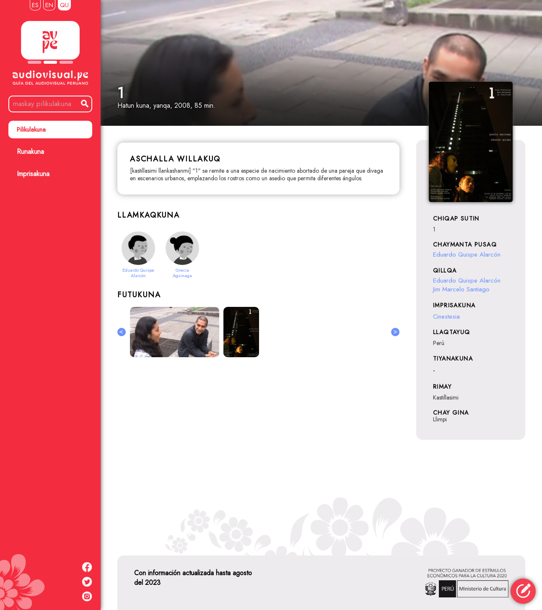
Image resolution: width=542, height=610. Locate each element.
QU (64, 5)
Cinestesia (446, 316)
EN (49, 5)
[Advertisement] (258, 455)
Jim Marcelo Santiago (461, 289)
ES (35, 5)
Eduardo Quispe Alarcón (467, 254)
